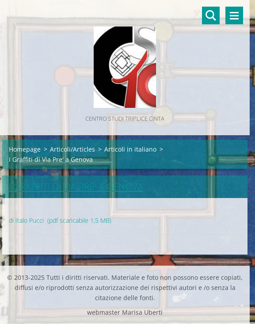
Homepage (25, 149)
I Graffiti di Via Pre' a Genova (76, 186)
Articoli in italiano (130, 149)
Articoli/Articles (72, 149)
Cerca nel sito (211, 15)
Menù (234, 15)
